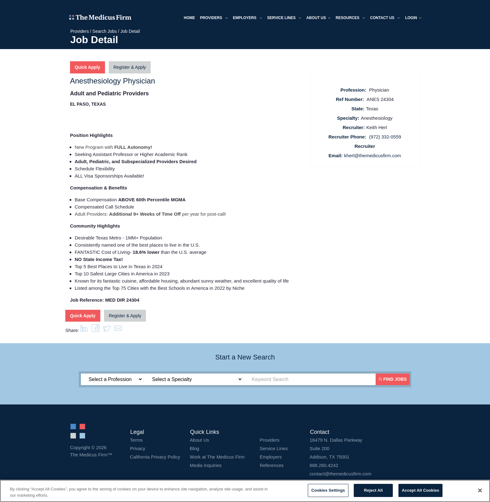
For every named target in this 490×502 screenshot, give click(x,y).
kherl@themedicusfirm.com (372, 155)
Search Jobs (104, 31)
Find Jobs (393, 378)
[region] (245, 491)
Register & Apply (129, 67)
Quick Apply (87, 67)
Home (188, 18)
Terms (136, 439)
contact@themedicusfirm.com (341, 473)
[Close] (480, 490)
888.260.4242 (324, 465)
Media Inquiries (206, 465)
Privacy (137, 448)
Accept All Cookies (420, 490)
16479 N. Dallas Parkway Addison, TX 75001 (365, 448)
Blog (194, 448)
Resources (349, 18)
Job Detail (130, 31)
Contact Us (384, 18)
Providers (213, 18)
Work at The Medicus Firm (217, 456)
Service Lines (283, 18)
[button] (118, 330)
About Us (199, 439)
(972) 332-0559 (385, 136)
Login (412, 18)
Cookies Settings (328, 490)
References (272, 465)
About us (317, 18)
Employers (246, 18)
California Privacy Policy (155, 456)
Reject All (373, 490)
